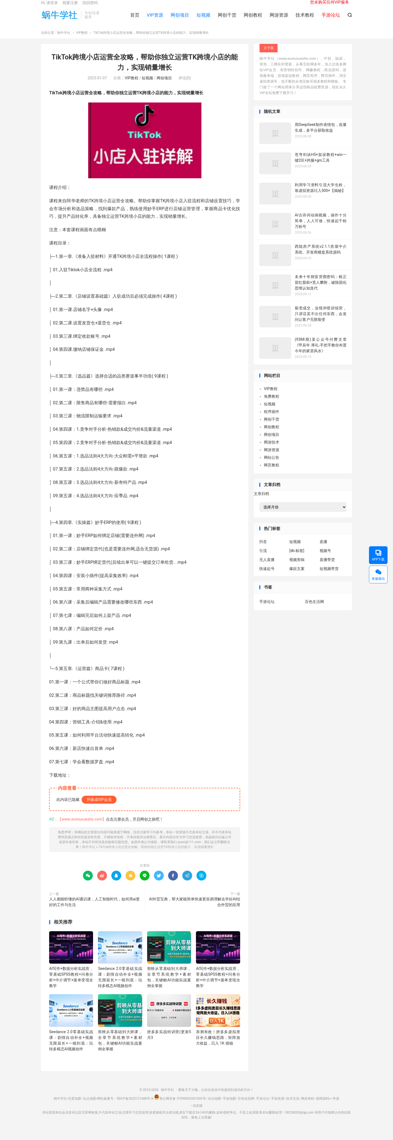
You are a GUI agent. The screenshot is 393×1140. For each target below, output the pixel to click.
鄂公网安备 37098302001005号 (180, 1106)
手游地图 (229, 1106)
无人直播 (267, 567)
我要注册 (70, 7)
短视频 (203, 19)
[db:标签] (296, 558)
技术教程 (305, 19)
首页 (134, 19)
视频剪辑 (297, 567)
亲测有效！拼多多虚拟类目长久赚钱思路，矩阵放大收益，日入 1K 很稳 (218, 1044)
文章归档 (261, 501)
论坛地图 (214, 1106)
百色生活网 (314, 609)
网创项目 (180, 19)
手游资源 (277, 1106)
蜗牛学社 (59, 19)
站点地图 (89, 1106)
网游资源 (279, 19)
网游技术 (271, 449)
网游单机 (307, 1106)
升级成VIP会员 (99, 806)
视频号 (325, 558)
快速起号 (267, 576)
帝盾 (336, 1106)
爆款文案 (297, 576)
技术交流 (292, 1106)
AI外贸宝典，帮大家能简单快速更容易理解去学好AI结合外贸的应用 (194, 909)
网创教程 (253, 19)
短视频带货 (329, 576)
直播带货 (327, 567)
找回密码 (90, 7)
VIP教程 (82, 40)
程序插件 (271, 419)
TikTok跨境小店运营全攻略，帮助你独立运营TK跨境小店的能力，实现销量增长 (156, 854)
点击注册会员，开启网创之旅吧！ (134, 826)
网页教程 (271, 472)
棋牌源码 (322, 1106)
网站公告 (271, 465)
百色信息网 (246, 1106)
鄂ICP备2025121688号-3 (135, 1106)
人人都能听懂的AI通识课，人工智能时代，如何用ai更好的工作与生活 (94, 909)
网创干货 (227, 19)
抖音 (263, 549)
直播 (323, 549)
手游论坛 (267, 609)
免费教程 (271, 404)
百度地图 (74, 1106)
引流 (263, 558)
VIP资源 (155, 19)
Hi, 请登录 (49, 7)
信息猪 (198, 1113)
